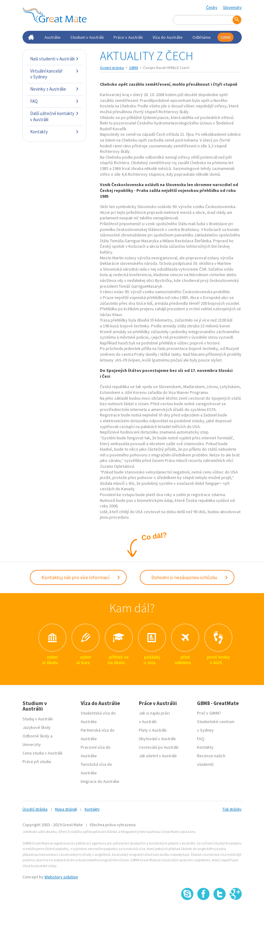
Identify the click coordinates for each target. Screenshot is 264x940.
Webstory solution (61, 876)
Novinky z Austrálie (54, 89)
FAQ (54, 101)
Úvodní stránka (112, 67)
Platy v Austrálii (153, 729)
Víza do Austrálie (168, 37)
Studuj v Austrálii (38, 718)
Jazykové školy (37, 726)
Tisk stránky (231, 808)
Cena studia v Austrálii (42, 752)
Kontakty (54, 132)
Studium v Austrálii (87, 37)
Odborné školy (36, 735)
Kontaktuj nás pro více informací (81, 577)
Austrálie (52, 37)
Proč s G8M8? (209, 712)
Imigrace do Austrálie (100, 780)
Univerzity (32, 744)
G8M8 (225, 37)
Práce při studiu (37, 761)
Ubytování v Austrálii (157, 738)
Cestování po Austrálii (158, 746)
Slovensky (232, 7)
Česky (211, 7)
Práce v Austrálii (128, 37)
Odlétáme (201, 37)
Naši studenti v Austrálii (54, 59)
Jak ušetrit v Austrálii (158, 755)
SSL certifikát (220, 913)
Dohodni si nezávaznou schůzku (189, 577)
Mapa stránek (66, 808)
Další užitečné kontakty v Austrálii (54, 116)
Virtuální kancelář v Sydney (54, 74)
